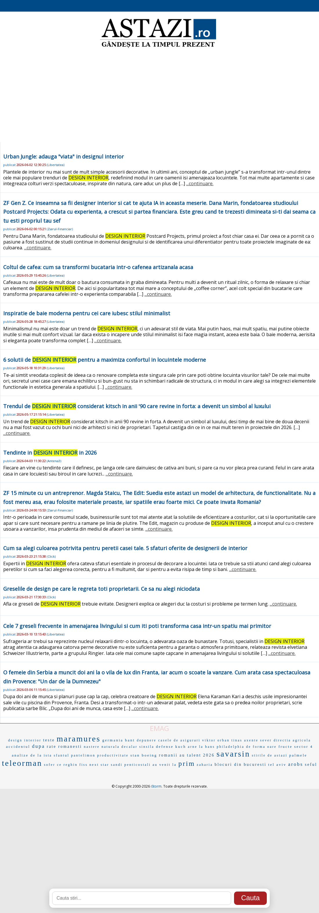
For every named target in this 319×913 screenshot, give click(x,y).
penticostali (137, 765)
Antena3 (54, 461)
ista (48, 755)
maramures (78, 738)
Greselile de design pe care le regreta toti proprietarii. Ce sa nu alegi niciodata (101, 588)
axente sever (258, 740)
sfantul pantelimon (74, 755)
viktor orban (216, 740)
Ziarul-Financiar (60, 229)
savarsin (233, 753)
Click (51, 556)
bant (130, 740)
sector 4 (303, 746)
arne (192, 747)
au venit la (165, 765)
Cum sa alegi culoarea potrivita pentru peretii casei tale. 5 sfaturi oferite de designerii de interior (125, 548)
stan (135, 755)
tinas (236, 740)
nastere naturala (102, 747)
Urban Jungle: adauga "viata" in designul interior (63, 156)
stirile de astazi (269, 755)
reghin (71, 765)
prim (186, 763)
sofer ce (53, 765)
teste (49, 740)
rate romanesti (64, 746)
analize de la (27, 755)
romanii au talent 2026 (187, 755)
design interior (24, 740)
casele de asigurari (179, 740)
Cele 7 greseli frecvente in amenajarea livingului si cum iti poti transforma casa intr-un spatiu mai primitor (137, 625)
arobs (295, 764)
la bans (207, 747)
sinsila (146, 747)
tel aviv (277, 764)
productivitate (113, 755)
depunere (146, 740)
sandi (116, 765)
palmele (298, 755)
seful (311, 764)
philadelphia (230, 747)
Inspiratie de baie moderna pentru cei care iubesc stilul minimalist (86, 313)
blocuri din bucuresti (241, 764)
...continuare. (199, 183)
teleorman (22, 763)
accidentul (18, 746)
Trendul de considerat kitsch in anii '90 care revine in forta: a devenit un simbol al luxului (137, 406)
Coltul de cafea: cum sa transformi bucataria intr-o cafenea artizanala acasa (98, 267)
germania (112, 740)
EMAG (159, 728)
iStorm (156, 786)
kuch (180, 746)
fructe (285, 746)
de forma (255, 747)
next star (99, 765)
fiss (83, 765)
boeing (149, 755)
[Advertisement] (159, 95)
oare (272, 747)
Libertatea (56, 165)
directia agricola (292, 740)
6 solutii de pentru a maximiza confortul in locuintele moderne (104, 359)
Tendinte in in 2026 (50, 452)
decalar (130, 747)
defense (165, 746)
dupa (38, 746)
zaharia (205, 765)
